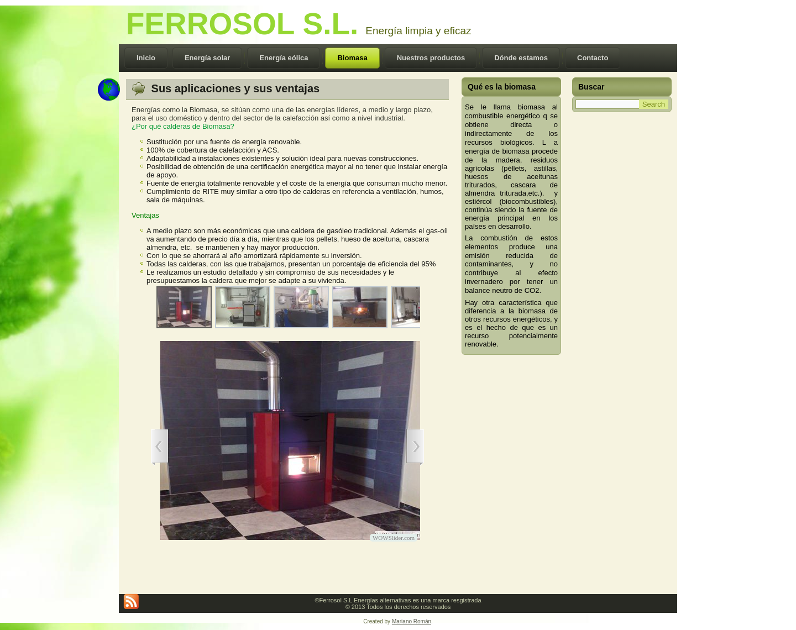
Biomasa (352, 58)
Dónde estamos (521, 58)
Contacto (592, 58)
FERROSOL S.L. (242, 24)
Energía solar (207, 58)
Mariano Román (411, 621)
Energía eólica (283, 58)
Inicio (146, 58)
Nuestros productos (431, 58)
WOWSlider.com (394, 537)
